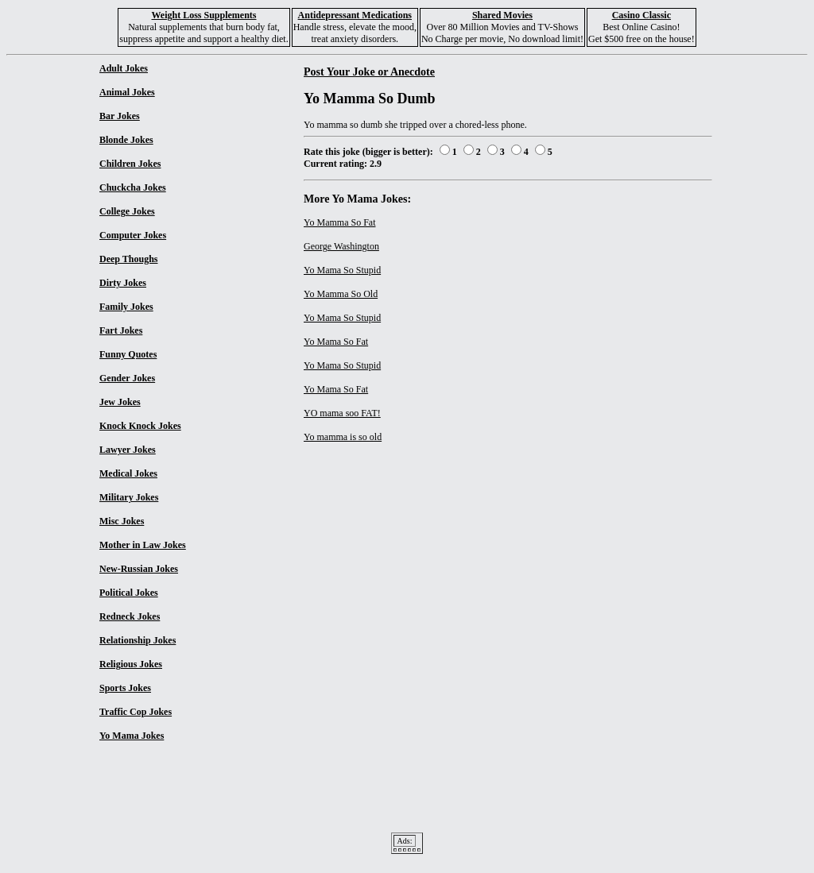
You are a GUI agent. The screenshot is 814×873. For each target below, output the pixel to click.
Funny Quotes (128, 354)
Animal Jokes (127, 92)
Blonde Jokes (126, 139)
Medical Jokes (128, 473)
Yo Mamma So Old (341, 293)
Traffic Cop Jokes (135, 711)
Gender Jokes (127, 378)
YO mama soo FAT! (342, 413)
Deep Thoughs (128, 259)
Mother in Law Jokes (142, 544)
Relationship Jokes (137, 640)
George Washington (341, 246)
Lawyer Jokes (127, 449)
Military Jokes (128, 497)
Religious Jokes (130, 664)
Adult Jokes (123, 68)
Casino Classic (641, 15)
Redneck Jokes (129, 616)
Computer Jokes (132, 235)
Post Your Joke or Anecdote (369, 71)
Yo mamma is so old (343, 436)
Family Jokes (126, 306)
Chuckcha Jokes (132, 187)
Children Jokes (130, 163)
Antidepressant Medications (355, 15)
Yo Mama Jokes (131, 735)
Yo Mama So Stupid (342, 270)
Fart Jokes (120, 330)
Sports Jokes (125, 687)
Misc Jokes (121, 521)
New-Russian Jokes (138, 568)
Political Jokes (128, 592)
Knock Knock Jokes (140, 425)
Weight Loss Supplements (203, 15)
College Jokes (127, 211)
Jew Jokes (120, 402)
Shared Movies (502, 15)
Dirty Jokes (122, 282)
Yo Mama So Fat (336, 341)
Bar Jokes (119, 116)
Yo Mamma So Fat (339, 222)
